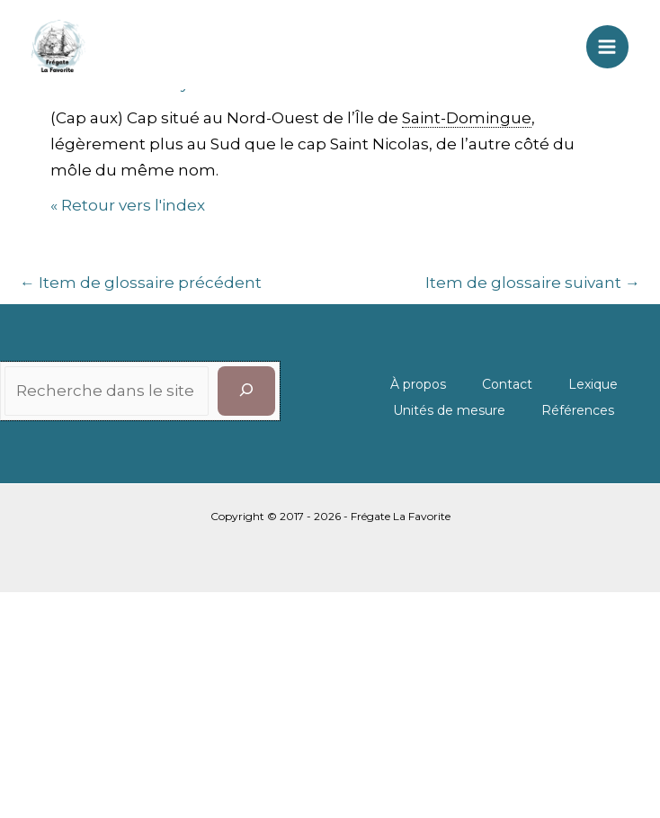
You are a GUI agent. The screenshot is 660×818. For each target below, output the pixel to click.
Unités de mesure (449, 410)
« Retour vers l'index (127, 205)
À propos (418, 384)
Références (577, 410)
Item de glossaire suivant (532, 283)
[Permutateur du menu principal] (607, 46)
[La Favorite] (58, 47)
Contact (507, 384)
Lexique (593, 384)
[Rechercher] (246, 391)
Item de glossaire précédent (141, 283)
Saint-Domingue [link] (466, 118)
